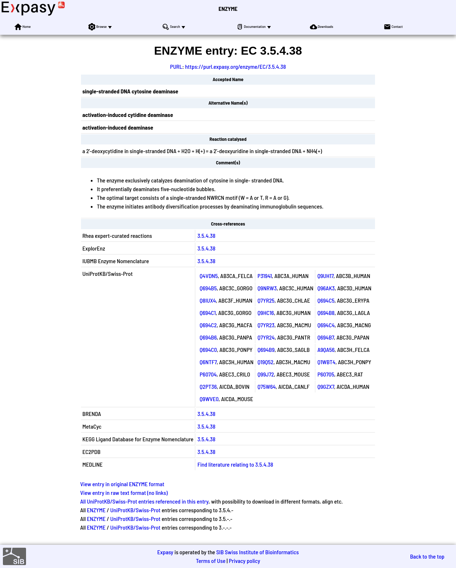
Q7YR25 (265, 300)
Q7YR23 (265, 324)
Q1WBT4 (327, 361)
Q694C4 (326, 324)
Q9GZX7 (326, 386)
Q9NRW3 (267, 288)
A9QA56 (326, 349)
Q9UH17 (326, 275)
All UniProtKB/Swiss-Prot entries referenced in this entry (144, 501)
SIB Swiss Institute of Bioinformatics (257, 551)
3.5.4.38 (206, 235)
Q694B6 (208, 337)
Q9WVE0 (209, 398)
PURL (176, 66)
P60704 (208, 374)
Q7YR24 (266, 337)
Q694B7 (326, 337)
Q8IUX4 (208, 300)
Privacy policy (244, 560)
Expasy (165, 551)
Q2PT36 (208, 386)
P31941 (264, 275)
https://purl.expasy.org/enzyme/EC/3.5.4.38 (235, 66)
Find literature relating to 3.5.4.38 (235, 464)
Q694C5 (326, 300)
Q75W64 (266, 386)
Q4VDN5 (209, 275)
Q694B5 (208, 288)
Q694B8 (326, 312)
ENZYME (227, 8)
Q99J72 (265, 374)
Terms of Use (211, 560)
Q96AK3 (326, 288)
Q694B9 (265, 349)
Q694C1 (208, 312)
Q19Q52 (265, 361)
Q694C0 (208, 349)
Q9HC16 (265, 312)
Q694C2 (208, 324)
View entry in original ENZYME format (122, 483)
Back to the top (427, 556)
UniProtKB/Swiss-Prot (135, 509)
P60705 (326, 374)
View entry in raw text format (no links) (124, 492)
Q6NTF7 (208, 361)
